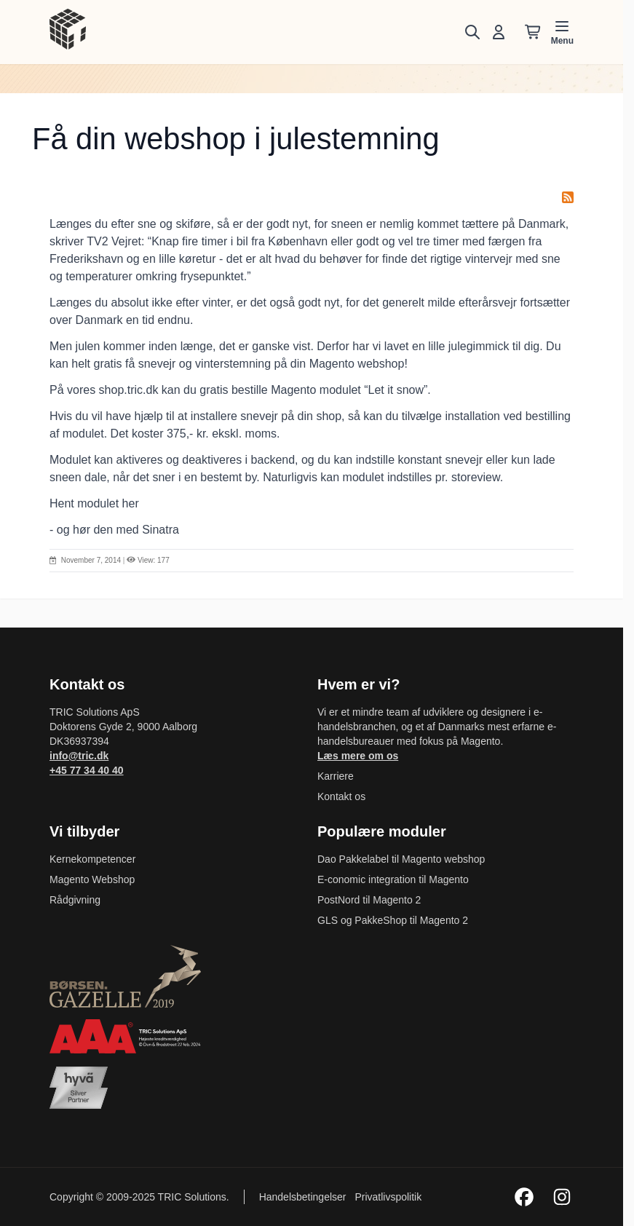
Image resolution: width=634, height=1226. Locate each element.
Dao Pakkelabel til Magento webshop (401, 859)
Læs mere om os (357, 756)
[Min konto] (498, 32)
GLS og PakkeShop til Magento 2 (392, 920)
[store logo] (67, 29)
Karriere (335, 776)
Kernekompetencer (92, 859)
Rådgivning (74, 900)
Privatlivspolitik (387, 1197)
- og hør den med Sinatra (114, 529)
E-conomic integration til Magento (393, 879)
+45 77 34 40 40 (86, 770)
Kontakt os (341, 796)
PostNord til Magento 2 (369, 900)
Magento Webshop (92, 879)
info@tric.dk (78, 756)
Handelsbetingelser (304, 1197)
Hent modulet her (94, 503)
